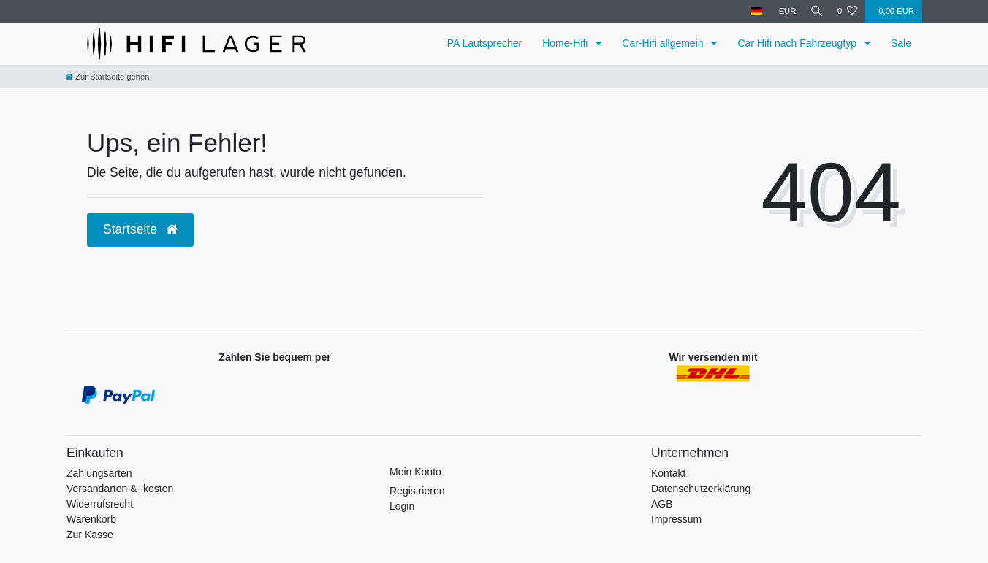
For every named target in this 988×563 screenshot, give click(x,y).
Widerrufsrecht (99, 504)
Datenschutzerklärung (700, 488)
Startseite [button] (140, 229)
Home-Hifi (566, 43)
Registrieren (417, 491)
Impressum (676, 519)
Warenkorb (91, 519)
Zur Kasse (89, 534)
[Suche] (814, 11)
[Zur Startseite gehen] (107, 76)
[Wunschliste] (847, 11)
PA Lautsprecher (484, 43)
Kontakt (668, 473)
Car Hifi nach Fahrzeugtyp (798, 43)
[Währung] (783, 11)
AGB (662, 504)
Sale (901, 43)
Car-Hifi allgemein (664, 43)
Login (402, 506)
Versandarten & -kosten (119, 488)
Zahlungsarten (99, 473)
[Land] (753, 11)
